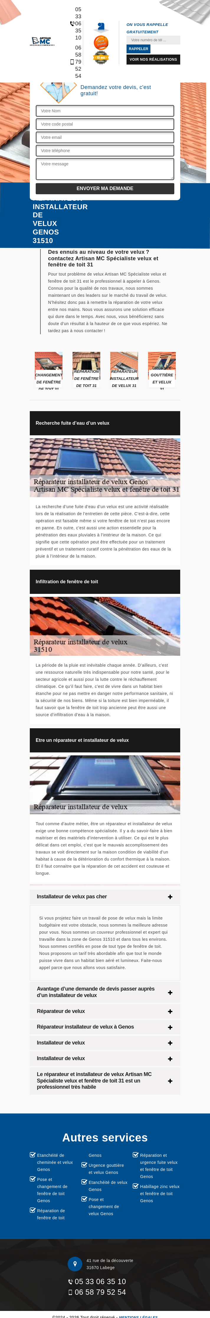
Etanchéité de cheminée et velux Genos (55, 1162)
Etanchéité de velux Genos (108, 1186)
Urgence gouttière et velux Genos (106, 1169)
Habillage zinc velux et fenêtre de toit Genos (160, 1193)
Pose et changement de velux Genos (104, 1206)
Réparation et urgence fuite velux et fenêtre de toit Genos (159, 1166)
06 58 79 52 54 (72, 62)
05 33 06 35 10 (72, 23)
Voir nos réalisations (153, 59)
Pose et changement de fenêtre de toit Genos (52, 1190)
